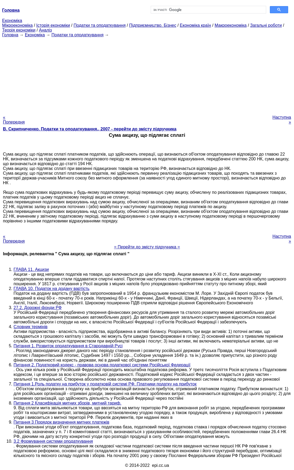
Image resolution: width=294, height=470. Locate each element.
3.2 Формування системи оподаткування (53, 441)
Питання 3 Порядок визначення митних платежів (61, 422)
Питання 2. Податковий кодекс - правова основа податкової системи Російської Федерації (102, 365)
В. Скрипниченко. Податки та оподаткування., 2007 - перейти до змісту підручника (89, 129)
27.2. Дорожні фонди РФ (38, 307)
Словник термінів (30, 326)
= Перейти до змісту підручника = (147, 247)
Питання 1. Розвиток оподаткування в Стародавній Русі (68, 346)
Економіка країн (195, 25)
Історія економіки (53, 25)
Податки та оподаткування (100, 25)
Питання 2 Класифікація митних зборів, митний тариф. (67, 403)
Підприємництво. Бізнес (152, 25)
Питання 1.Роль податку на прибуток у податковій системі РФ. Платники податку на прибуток (105, 384)
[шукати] (207, 9)
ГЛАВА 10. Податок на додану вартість (51, 288)
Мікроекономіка (17, 25)
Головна (10, 35)
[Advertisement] (147, 74)
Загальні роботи (266, 25)
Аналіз (45, 30)
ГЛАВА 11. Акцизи (31, 269)
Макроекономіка (231, 25)
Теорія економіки (18, 30)
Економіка (12, 20)
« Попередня (14, 119)
